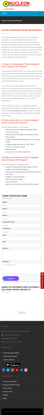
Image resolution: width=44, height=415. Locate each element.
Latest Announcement (9, 356)
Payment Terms (7, 391)
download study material (10, 353)
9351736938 (9, 9)
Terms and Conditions (9, 381)
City (4, 242)
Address (6, 248)
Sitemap (5, 395)
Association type (9, 222)
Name (5, 202)
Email (5, 209)
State (5, 235)
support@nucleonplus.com (12, 335)
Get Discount (42, 281)
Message (6, 261)
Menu (21, 14)
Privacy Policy (7, 388)
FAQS (4, 398)
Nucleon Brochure (8, 360)
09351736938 (12, 338)
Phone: (5, 215)
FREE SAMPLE (22, 312)
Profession (7, 228)
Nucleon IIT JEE (21, 412)
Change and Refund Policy (11, 385)
